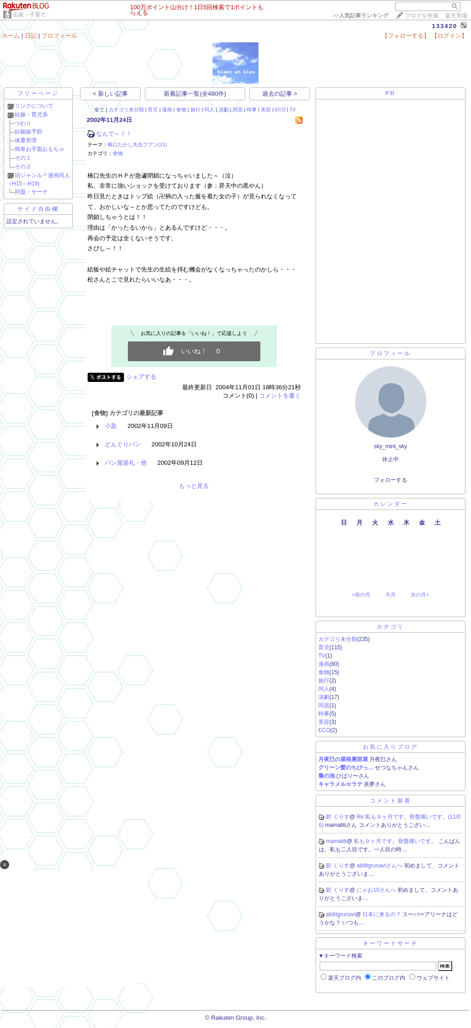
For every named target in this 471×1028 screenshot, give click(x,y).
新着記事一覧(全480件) (195, 93)
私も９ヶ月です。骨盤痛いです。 (396, 841)
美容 (266, 109)
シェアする (141, 376)
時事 (252, 109)
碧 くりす (337, 817)
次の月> (420, 594)
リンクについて (34, 106)
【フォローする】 (406, 35)
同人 (209, 109)
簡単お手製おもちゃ (39, 149)
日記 (31, 35)
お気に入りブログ (390, 747)
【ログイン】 (449, 35)
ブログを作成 (421, 15)
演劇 (223, 109)
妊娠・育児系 (31, 114)
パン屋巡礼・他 (126, 462)
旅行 (195, 109)
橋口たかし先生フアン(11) (137, 144)
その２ (23, 166)
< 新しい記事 (110, 93)
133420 (444, 26)
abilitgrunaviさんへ (380, 865)
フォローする (390, 480)
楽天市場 (456, 15)
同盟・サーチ (31, 192)
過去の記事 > (280, 93)
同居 (238, 109)
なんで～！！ (114, 133)
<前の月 (361, 594)
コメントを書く (280, 395)
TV (292, 109)
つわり (23, 123)
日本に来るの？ (382, 914)
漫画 (167, 109)
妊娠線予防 (28, 131)
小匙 (111, 425)
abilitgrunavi (340, 914)
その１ (23, 158)
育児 (153, 109)
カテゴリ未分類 (126, 109)
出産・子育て (29, 15)
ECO (280, 109)
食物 (181, 109)
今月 (390, 594)
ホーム (11, 35)
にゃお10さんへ (376, 890)
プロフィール (59, 35)
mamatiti (336, 841)
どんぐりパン (123, 444)
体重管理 (26, 140)
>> (361, 15)
